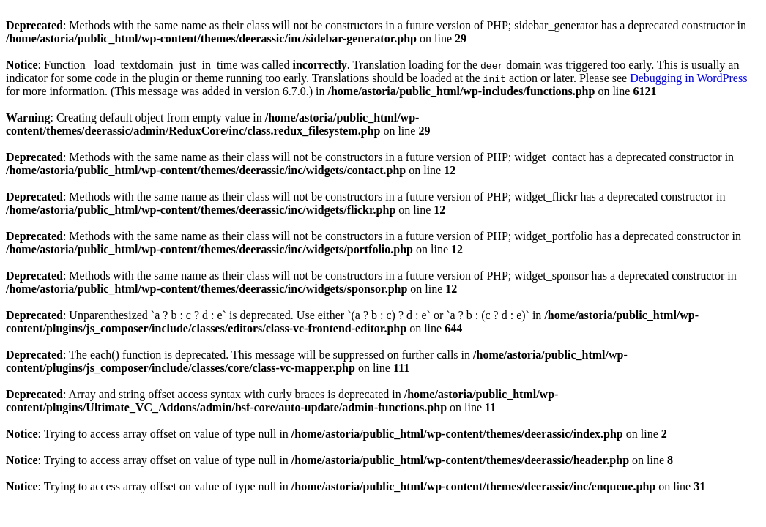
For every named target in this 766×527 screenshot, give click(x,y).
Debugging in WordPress (688, 78)
